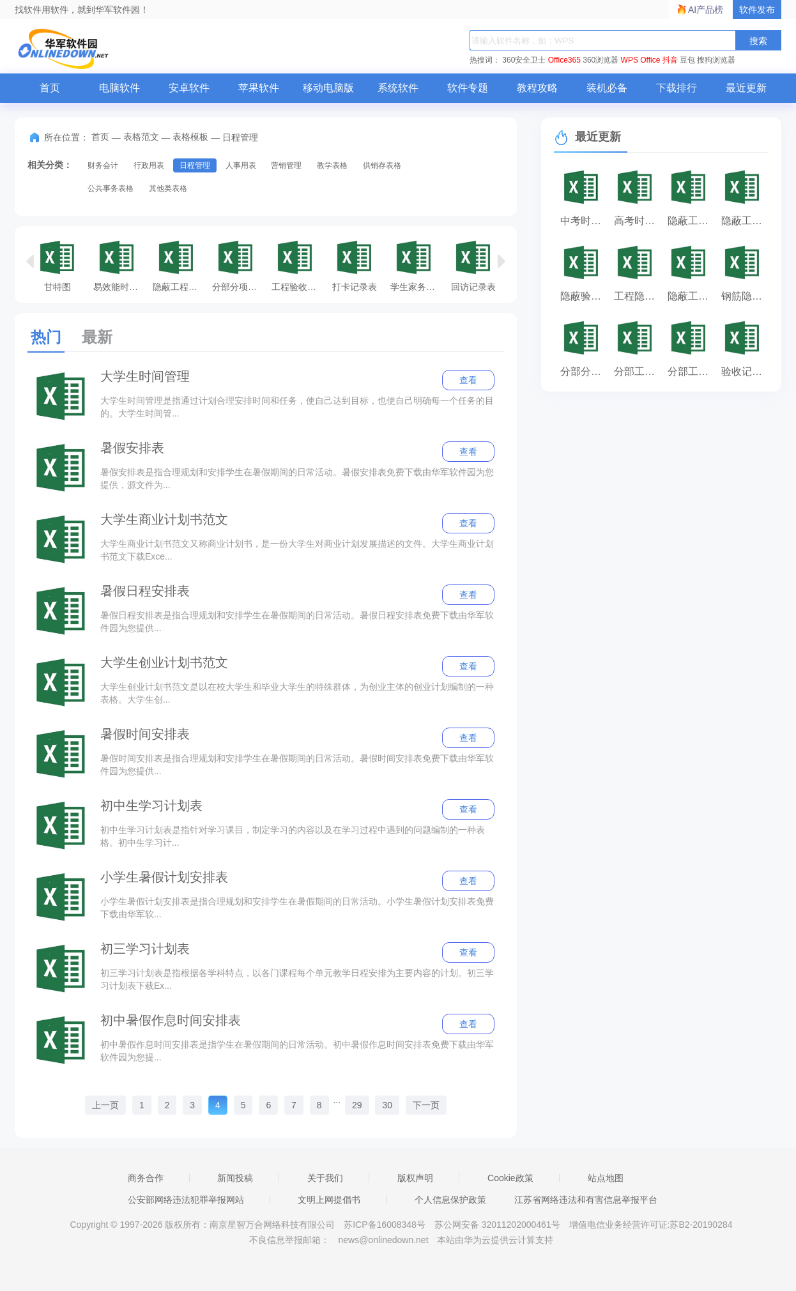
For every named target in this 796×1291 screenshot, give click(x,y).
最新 (97, 337)
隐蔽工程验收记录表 (745, 220)
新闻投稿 (235, 1177)
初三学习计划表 (145, 948)
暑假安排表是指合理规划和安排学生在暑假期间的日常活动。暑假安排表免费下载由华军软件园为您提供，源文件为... (297, 478)
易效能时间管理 (119, 265)
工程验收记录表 (298, 265)
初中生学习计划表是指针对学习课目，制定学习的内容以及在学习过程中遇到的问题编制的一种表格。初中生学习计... (292, 836)
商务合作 (146, 1177)
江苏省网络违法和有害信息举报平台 (585, 1199)
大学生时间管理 (145, 376)
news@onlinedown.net (383, 1240)
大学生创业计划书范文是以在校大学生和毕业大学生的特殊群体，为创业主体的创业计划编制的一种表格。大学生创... (297, 693)
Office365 (564, 60)
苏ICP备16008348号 (384, 1224)
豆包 (687, 60)
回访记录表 (473, 265)
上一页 (105, 1105)
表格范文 (141, 137)
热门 (46, 337)
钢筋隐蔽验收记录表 (745, 296)
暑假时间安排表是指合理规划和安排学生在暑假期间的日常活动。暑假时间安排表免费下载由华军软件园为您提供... (297, 764)
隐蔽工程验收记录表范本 (691, 296)
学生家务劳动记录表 (416, 265)
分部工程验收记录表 (637, 371)
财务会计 (103, 165)
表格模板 (190, 137)
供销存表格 (382, 165)
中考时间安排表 (584, 220)
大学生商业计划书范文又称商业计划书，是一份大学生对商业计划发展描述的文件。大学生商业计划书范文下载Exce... (297, 550)
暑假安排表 (132, 447)
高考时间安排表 (637, 220)
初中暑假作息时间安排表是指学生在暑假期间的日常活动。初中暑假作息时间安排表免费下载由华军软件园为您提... (297, 1050)
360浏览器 (600, 60)
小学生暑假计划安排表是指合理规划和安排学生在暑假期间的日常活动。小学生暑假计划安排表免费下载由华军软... (297, 907)
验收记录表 (745, 371)
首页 (50, 87)
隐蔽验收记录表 (584, 296)
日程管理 (195, 165)
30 (387, 1105)
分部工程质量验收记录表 (691, 371)
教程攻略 (537, 87)
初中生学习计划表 (151, 805)
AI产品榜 (705, 9)
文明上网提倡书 (329, 1199)
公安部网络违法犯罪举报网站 (186, 1199)
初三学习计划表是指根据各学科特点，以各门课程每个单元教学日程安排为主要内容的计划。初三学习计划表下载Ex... (297, 979)
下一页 (426, 1105)
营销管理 (286, 165)
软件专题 (467, 87)
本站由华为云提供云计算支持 (495, 1240)
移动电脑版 (328, 87)
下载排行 (676, 87)
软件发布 (757, 9)
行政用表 (149, 165)
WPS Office (641, 60)
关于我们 (325, 1177)
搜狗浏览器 (716, 60)
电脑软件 (119, 87)
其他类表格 (168, 188)
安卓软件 (189, 87)
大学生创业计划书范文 (164, 662)
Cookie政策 (510, 1177)
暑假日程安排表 (145, 590)
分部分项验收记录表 (238, 265)
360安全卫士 (524, 60)
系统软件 (398, 87)
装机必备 (606, 87)
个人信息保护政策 (450, 1199)
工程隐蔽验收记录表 (637, 296)
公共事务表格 (111, 188)
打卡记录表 (354, 265)
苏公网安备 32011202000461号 (498, 1224)
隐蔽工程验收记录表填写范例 (179, 265)
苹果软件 (258, 87)
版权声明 (415, 1177)
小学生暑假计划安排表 (164, 877)
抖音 (670, 60)
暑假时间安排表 (145, 734)
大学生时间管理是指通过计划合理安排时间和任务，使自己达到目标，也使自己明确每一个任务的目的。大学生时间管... (297, 406)
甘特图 (57, 265)
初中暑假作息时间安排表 (170, 1020)
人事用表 (241, 165)
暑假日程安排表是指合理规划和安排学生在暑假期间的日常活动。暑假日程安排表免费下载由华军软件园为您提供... (297, 621)
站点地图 (606, 1177)
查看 (468, 380)
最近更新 (746, 87)
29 (357, 1105)
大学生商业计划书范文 (164, 519)
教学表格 (332, 165)
